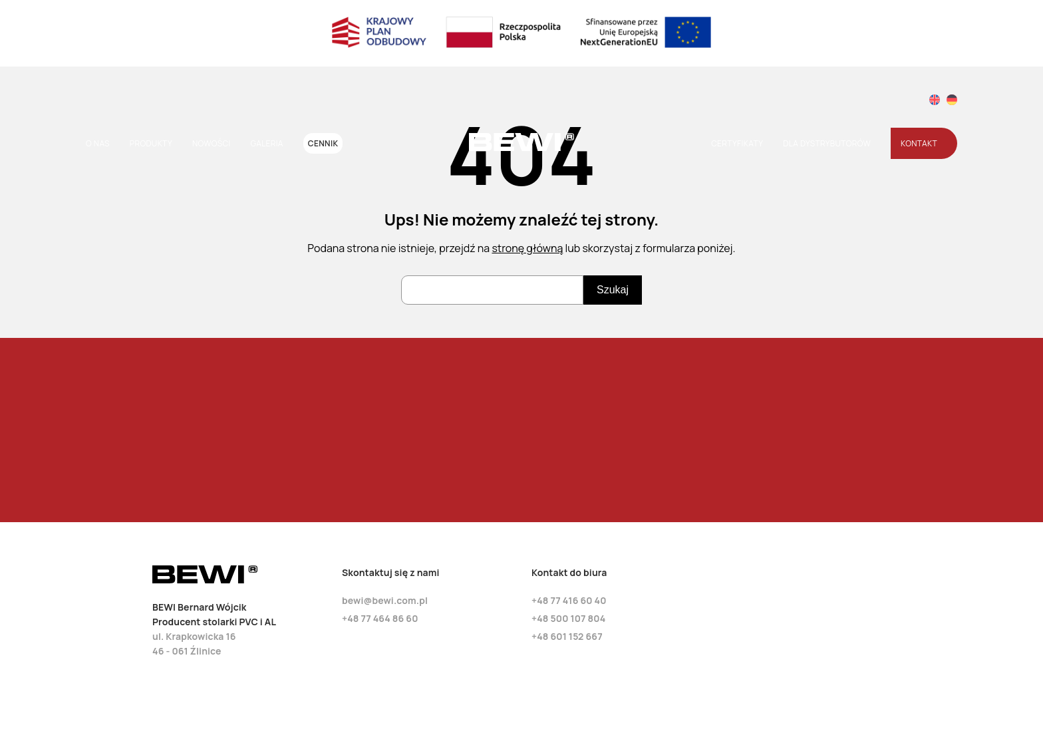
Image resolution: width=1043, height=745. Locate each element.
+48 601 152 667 (567, 636)
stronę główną (527, 248)
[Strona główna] (521, 148)
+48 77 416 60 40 (569, 600)
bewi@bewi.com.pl (385, 600)
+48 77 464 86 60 (380, 618)
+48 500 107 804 (568, 618)
